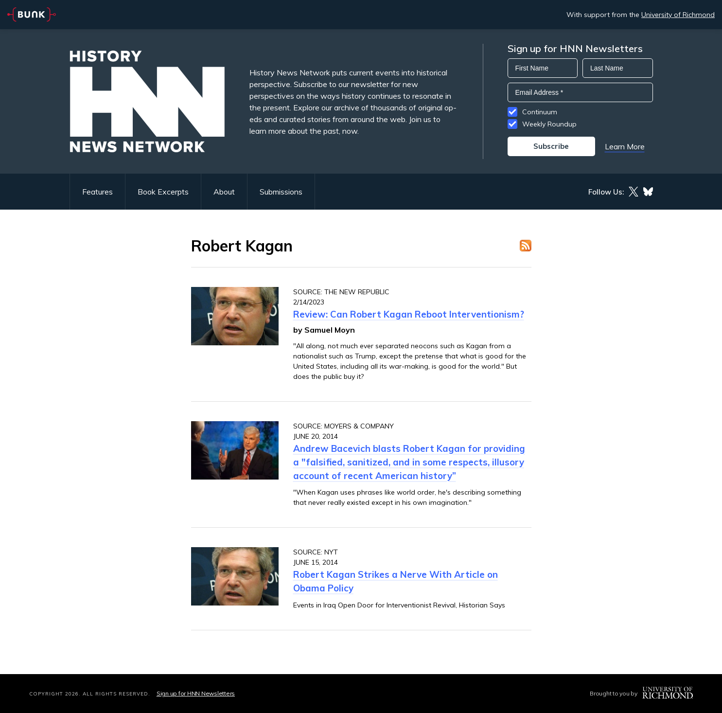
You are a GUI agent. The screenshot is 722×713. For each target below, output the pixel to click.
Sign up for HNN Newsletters (196, 693)
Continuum (539, 111)
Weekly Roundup (549, 124)
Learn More (625, 146)
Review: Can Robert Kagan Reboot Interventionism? (408, 314)
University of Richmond (678, 14)
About (224, 191)
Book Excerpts (163, 191)
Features (97, 191)
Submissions (281, 191)
